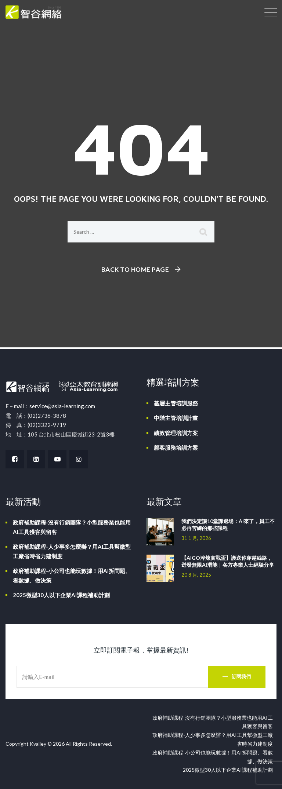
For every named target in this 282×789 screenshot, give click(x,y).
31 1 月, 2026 (196, 538)
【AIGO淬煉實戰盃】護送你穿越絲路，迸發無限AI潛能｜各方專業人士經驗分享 (227, 561)
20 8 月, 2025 (196, 575)
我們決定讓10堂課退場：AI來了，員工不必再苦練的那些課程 (228, 524)
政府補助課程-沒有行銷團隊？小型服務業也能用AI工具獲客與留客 (72, 527)
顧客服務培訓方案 (176, 447)
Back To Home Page (135, 269)
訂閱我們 (241, 676)
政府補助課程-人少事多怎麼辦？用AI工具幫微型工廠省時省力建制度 (72, 551)
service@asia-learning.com (62, 406)
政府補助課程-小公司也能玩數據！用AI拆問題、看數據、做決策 (72, 575)
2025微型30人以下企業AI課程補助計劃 (61, 595)
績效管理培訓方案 (176, 433)
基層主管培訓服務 (176, 403)
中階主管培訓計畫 (176, 417)
